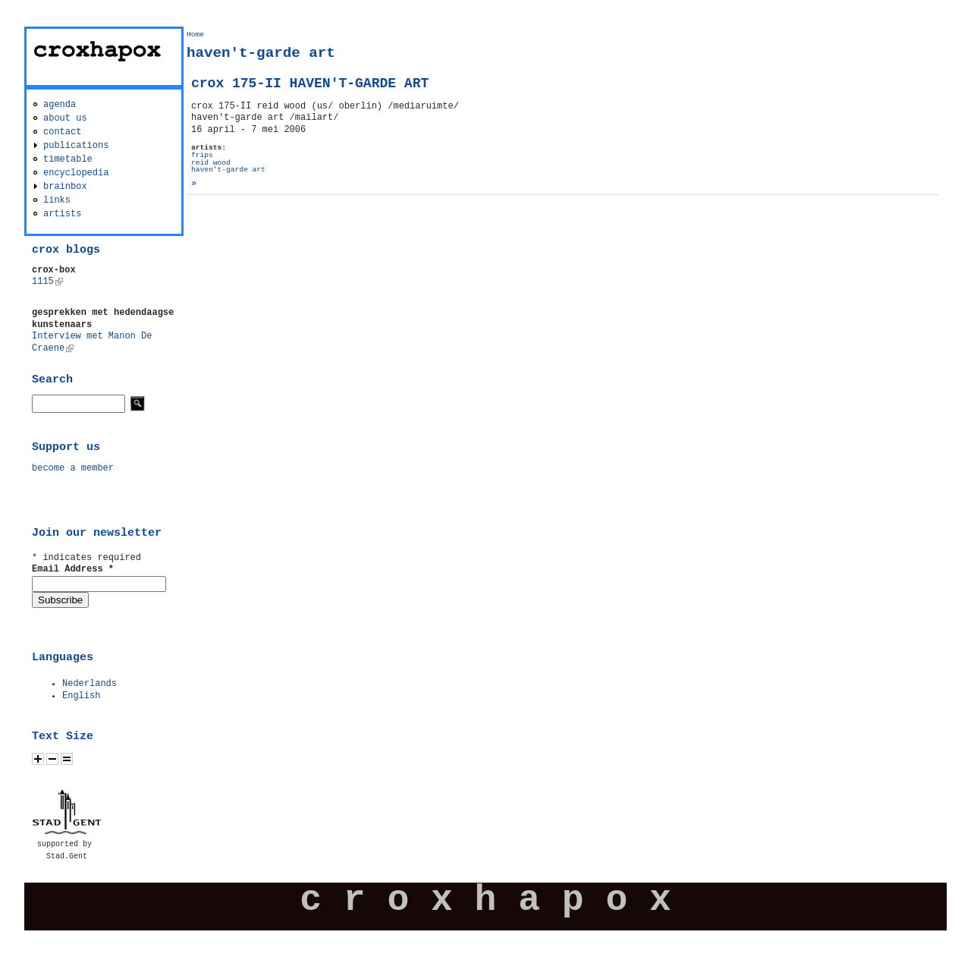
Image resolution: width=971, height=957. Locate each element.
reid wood (211, 163)
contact (62, 132)
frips (202, 155)
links (57, 200)
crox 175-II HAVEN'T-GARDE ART (310, 83)
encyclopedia (75, 173)
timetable (68, 159)
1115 (47, 281)
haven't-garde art (228, 169)
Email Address (73, 569)
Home (195, 34)
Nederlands (89, 683)
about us (65, 118)
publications (75, 145)
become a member (73, 468)
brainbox (65, 186)
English (81, 696)
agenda (59, 104)
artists (62, 214)
